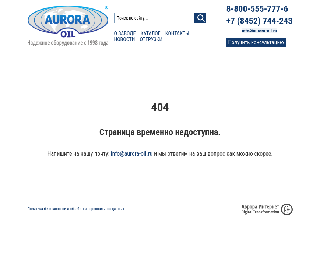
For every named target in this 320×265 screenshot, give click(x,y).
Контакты (177, 33)
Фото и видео (213, 66)
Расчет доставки (99, 66)
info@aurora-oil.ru (259, 30)
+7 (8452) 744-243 (259, 21)
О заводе (125, 33)
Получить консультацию (256, 42)
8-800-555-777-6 (257, 9)
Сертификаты (144, 66)
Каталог (151, 33)
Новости (124, 39)
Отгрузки (151, 39)
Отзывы (179, 66)
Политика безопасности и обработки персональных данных (76, 208)
